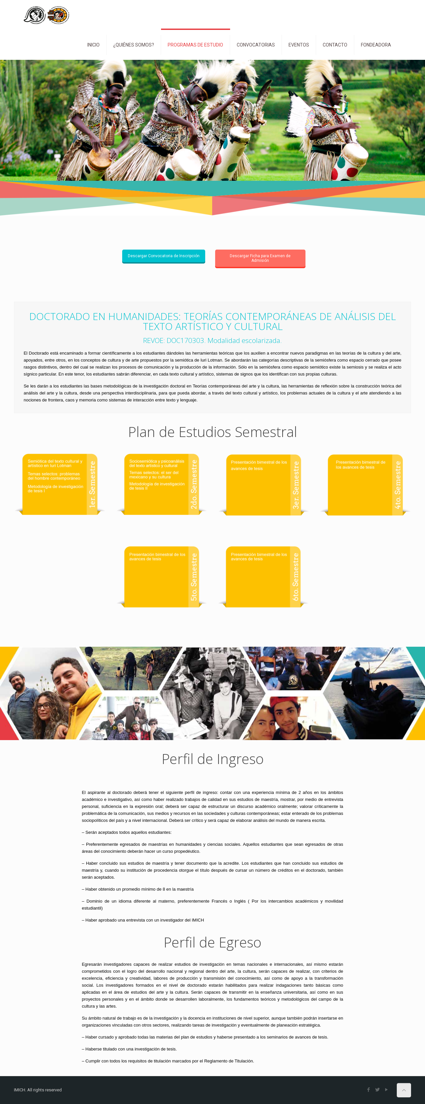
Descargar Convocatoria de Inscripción (164, 256)
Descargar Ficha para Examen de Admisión (260, 258)
